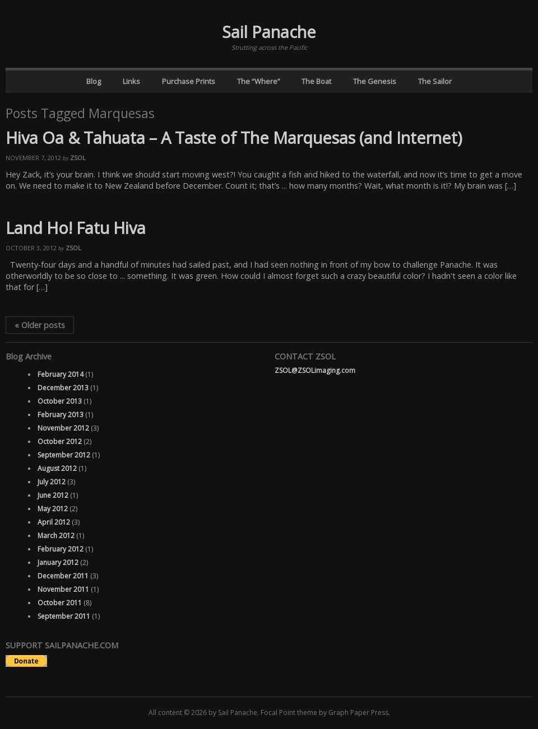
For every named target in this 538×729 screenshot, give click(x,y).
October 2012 (60, 441)
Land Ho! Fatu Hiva (76, 228)
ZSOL (78, 157)
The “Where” (258, 81)
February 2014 (61, 374)
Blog (93, 81)
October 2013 (60, 401)
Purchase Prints (188, 81)
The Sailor (435, 81)
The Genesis (374, 81)
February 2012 (61, 549)
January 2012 (58, 562)
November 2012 (63, 428)
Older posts (40, 325)
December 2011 (63, 576)
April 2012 (54, 522)
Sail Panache (269, 32)
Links (131, 81)
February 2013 (61, 414)
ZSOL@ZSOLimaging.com (315, 370)
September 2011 (64, 616)
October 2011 (60, 603)
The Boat (316, 81)
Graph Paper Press (358, 712)
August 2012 (57, 468)
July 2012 (52, 482)
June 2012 (53, 495)
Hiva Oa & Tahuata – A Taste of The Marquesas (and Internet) (234, 137)
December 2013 (63, 387)
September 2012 (64, 455)
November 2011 (63, 589)
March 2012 (56, 535)
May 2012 (53, 508)
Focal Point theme (289, 712)
